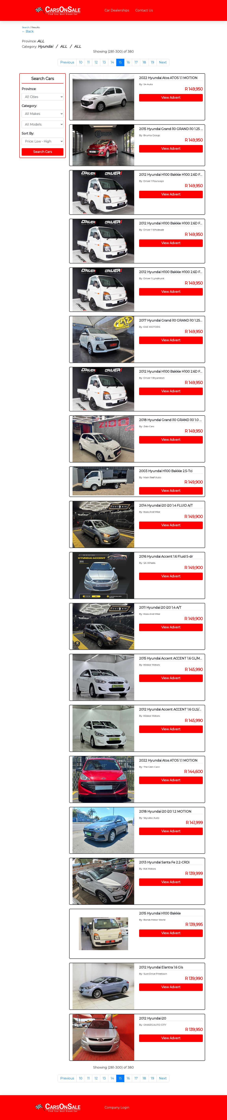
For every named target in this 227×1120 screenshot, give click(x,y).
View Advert (170, 98)
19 (152, 62)
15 (120, 62)
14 (112, 62)
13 (104, 62)
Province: (29, 89)
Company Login (117, 1107)
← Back (28, 31)
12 (96, 62)
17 (136, 62)
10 (80, 62)
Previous (67, 62)
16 (128, 62)
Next (163, 62)
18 (144, 62)
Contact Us (144, 10)
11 (88, 62)
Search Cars (42, 78)
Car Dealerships (117, 10)
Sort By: (28, 133)
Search (26, 27)
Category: (29, 106)
